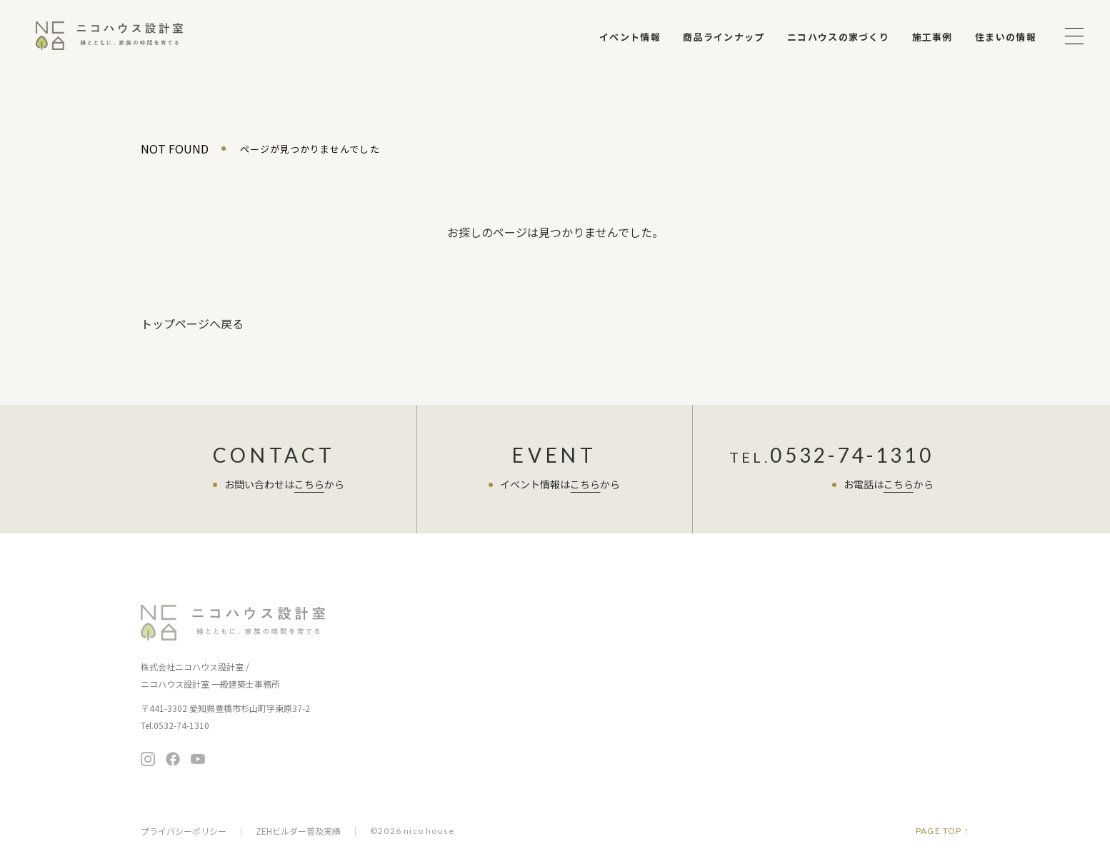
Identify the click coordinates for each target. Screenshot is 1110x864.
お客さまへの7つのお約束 (516, 663)
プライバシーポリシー (183, 831)
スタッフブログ (775, 641)
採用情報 (758, 761)
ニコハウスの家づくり (838, 37)
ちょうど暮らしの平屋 (646, 654)
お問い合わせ (908, 654)
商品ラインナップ (723, 37)
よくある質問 (770, 670)
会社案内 (759, 699)
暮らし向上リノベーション (655, 674)
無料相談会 (908, 619)
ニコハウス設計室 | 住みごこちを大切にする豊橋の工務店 (109, 35)
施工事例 (932, 37)
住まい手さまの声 (780, 611)
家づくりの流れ (495, 703)
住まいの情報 (1005, 37)
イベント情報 (630, 37)
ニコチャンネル (634, 732)
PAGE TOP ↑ (942, 831)
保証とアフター (495, 723)
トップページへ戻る (192, 323)
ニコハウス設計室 (233, 623)
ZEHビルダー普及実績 (298, 831)
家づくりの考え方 (500, 683)
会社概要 (758, 721)
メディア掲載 (767, 741)
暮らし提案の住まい (641, 634)
